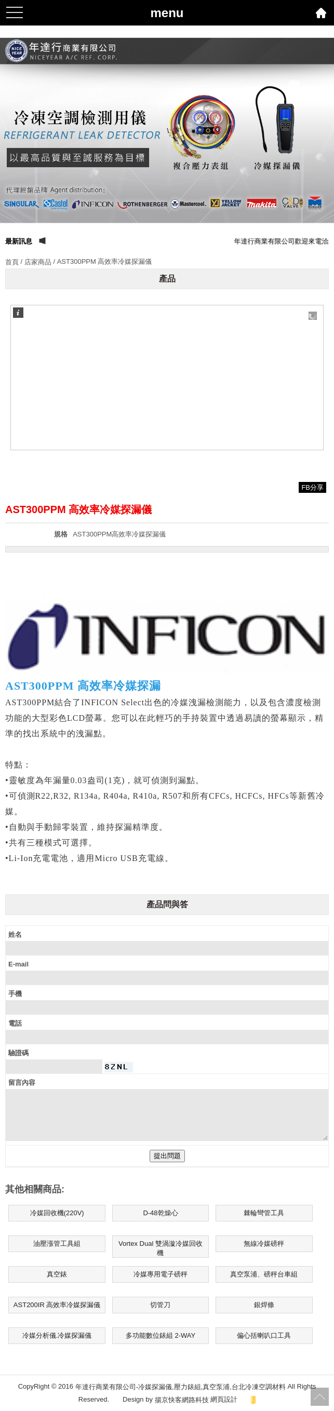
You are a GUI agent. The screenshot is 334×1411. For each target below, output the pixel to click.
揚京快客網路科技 (182, 1399)
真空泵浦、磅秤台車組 (264, 1274)
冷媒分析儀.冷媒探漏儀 (57, 1335)
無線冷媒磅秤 (264, 1243)
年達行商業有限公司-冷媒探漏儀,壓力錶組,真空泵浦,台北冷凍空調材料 (180, 1387)
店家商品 (37, 262)
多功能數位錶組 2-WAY (160, 1335)
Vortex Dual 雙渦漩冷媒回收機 (160, 1248)
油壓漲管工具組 (57, 1243)
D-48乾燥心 (160, 1213)
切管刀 (160, 1305)
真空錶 (57, 1274)
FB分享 (312, 487)
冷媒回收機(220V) (57, 1213)
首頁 (12, 262)
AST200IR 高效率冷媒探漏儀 (57, 1305)
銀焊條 (264, 1305)
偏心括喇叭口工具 (264, 1335)
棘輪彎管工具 (264, 1213)
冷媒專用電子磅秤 (160, 1274)
